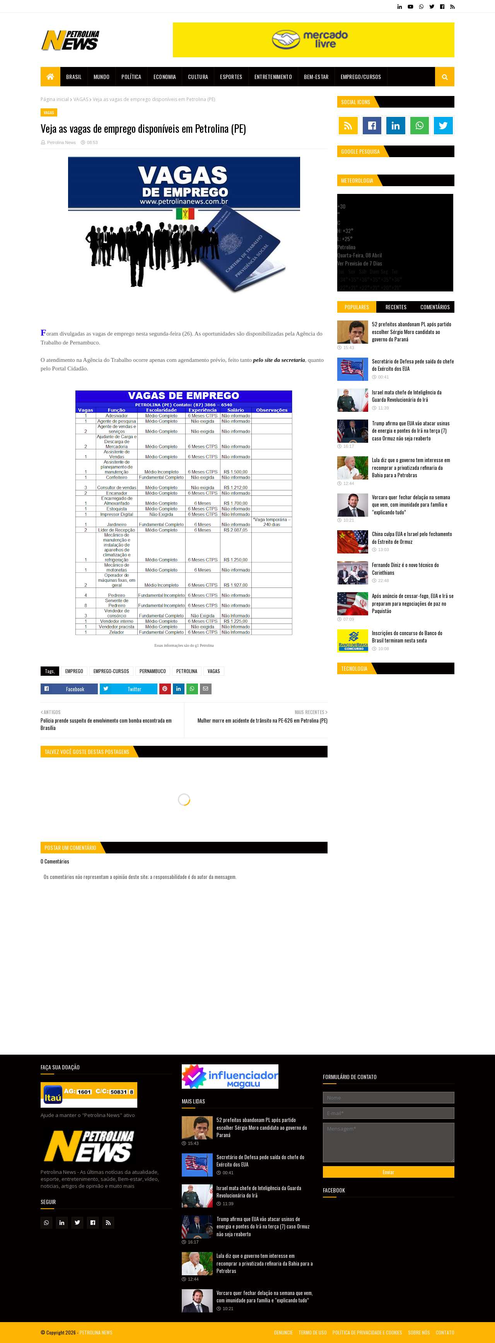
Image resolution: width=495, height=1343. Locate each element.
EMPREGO (74, 671)
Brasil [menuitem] (74, 76)
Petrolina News (61, 142)
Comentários (435, 307)
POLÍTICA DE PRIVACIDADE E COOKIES (367, 1332)
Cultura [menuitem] (198, 76)
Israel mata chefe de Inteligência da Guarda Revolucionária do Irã (407, 396)
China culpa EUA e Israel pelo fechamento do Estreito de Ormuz (412, 537)
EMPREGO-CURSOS (111, 671)
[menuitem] (50, 76)
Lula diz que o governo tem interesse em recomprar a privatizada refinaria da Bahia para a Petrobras (411, 467)
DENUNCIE (283, 1332)
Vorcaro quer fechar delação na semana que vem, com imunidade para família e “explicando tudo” (411, 504)
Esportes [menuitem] (231, 76)
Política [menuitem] (131, 76)
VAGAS (80, 99)
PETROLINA (186, 671)
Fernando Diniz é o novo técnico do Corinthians (405, 568)
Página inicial (55, 99)
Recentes (396, 307)
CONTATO (445, 1332)
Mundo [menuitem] (102, 76)
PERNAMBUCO (153, 671)
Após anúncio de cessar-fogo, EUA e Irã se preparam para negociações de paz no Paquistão (413, 603)
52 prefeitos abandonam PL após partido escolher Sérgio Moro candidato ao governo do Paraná (411, 331)
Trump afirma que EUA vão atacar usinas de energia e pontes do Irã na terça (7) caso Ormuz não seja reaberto (411, 430)
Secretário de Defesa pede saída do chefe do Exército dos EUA (413, 365)
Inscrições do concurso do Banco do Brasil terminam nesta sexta (407, 636)
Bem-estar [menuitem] (316, 76)
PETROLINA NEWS (96, 1332)
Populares (357, 307)
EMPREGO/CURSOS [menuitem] (361, 76)
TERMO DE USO (313, 1332)
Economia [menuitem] (165, 76)
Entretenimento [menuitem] (273, 76)
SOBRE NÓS (419, 1332)
